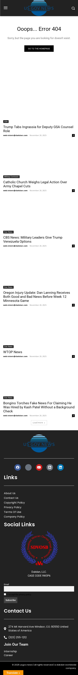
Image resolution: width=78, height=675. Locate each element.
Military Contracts (11, 177)
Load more (39, 422)
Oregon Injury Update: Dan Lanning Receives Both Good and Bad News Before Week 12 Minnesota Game (36, 297)
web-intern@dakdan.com (15, 135)
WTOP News (12, 352)
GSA (6, 121)
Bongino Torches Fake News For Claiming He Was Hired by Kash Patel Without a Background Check (39, 407)
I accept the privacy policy (17, 594)
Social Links (19, 524)
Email (6, 584)
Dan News (8, 232)
